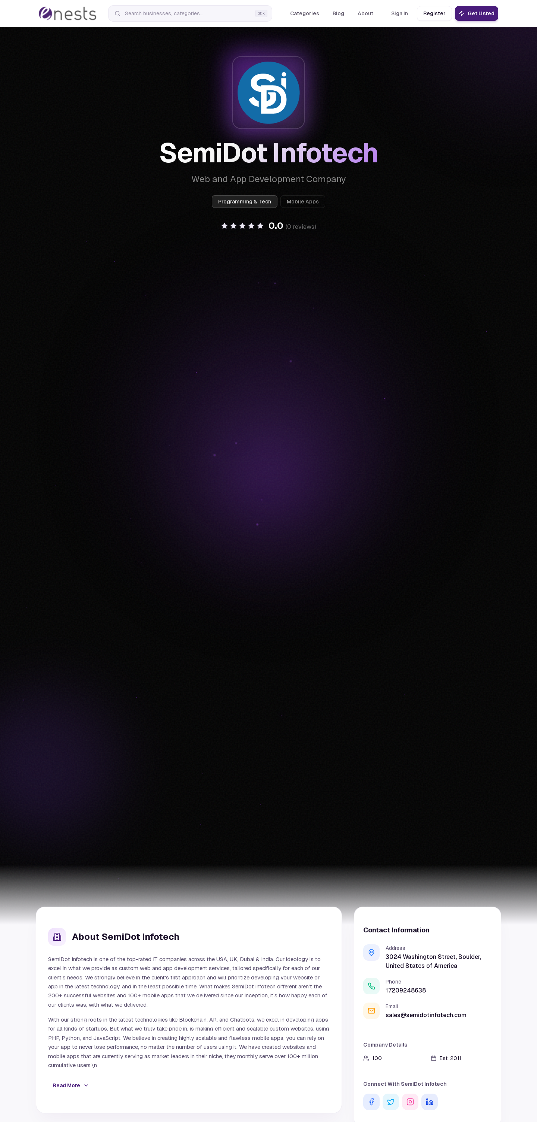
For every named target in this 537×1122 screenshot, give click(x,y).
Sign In (399, 13)
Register (434, 13)
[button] (268, 226)
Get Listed (476, 13)
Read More (71, 1085)
